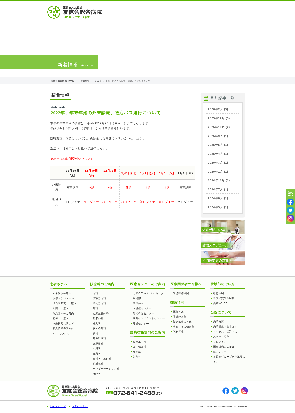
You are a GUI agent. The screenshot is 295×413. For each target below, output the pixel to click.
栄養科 (137, 356)
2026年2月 (218, 109)
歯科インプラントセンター (149, 318)
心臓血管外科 (101, 313)
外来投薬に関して (63, 323)
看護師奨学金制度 (224, 298)
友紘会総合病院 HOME (63, 81)
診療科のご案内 (102, 284)
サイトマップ (58, 406)
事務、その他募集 (183, 326)
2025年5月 (218, 144)
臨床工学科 (139, 341)
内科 (95, 293)
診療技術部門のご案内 (147, 332)
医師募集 (178, 311)
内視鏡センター (142, 308)
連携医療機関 (181, 293)
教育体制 (218, 293)
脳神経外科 (99, 328)
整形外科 (98, 318)
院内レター (220, 351)
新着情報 (85, 81)
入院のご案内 (61, 308)
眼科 (95, 333)
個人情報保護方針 (63, 328)
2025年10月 (219, 127)
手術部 (137, 298)
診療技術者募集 (182, 321)
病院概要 (218, 321)
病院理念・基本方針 (225, 326)
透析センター (141, 323)
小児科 (97, 348)
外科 (95, 308)
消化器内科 (99, 303)
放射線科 (98, 363)
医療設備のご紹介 (224, 346)
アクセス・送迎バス (225, 331)
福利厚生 (178, 331)
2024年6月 (218, 198)
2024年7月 (218, 189)
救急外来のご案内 (63, 313)
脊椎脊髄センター (143, 313)
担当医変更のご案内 (65, 303)
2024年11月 (219, 180)
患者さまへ (136, 12)
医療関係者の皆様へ (161, 12)
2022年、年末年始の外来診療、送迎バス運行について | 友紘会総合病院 (74, 12)
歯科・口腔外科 (102, 358)
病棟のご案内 (61, 318)
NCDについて (61, 333)
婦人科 (97, 323)
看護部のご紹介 (214, 12)
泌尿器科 (98, 343)
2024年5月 (218, 207)
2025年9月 (218, 136)
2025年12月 (219, 118)
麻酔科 (97, 373)
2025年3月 (218, 162)
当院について (188, 12)
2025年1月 (218, 171)
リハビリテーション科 (106, 368)
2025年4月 (218, 153)
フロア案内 (220, 341)
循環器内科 (99, 298)
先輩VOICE (220, 303)
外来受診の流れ (62, 293)
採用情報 (237, 12)
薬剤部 (137, 351)
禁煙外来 (138, 303)
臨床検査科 (139, 346)
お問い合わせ (80, 406)
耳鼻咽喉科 (99, 338)
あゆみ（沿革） (222, 336)
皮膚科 (97, 353)
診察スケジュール (63, 298)
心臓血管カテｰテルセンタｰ (149, 293)
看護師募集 (179, 316)
